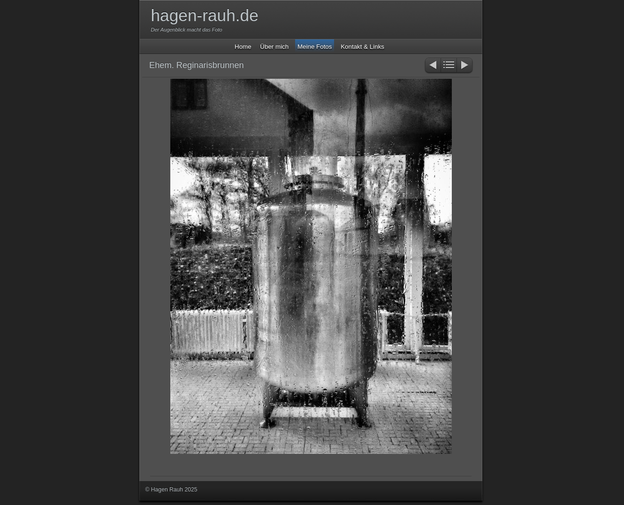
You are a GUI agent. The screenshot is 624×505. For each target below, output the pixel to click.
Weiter (465, 66)
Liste (449, 66)
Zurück (432, 66)
